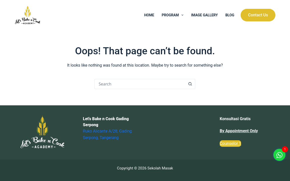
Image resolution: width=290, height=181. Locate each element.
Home (149, 15)
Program (174, 15)
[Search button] (190, 84)
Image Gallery (204, 15)
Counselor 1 (230, 143)
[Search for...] (139, 84)
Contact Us (258, 15)
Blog (229, 15)
